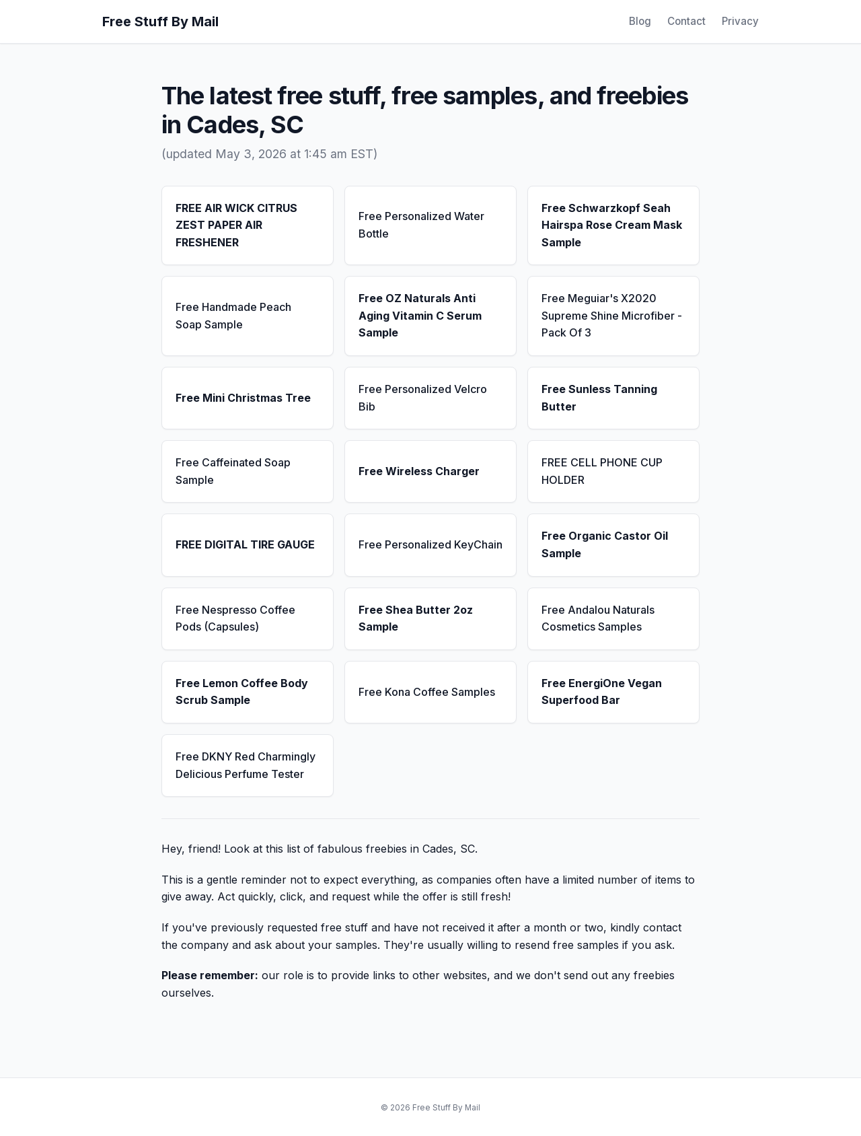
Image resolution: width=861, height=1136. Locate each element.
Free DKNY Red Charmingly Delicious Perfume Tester (245, 765)
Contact (686, 21)
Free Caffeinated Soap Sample (233, 471)
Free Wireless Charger (419, 471)
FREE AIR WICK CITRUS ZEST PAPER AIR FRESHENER (236, 225)
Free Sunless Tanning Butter (599, 397)
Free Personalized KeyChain (430, 544)
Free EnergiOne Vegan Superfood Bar (601, 691)
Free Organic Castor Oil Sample (604, 544)
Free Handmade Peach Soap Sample (233, 315)
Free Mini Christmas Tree (243, 397)
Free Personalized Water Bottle (421, 224)
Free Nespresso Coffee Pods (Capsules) (235, 618)
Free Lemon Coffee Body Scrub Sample (242, 691)
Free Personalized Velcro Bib (423, 397)
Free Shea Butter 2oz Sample (416, 618)
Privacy (740, 21)
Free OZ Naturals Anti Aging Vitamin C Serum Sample (420, 315)
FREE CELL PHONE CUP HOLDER (602, 471)
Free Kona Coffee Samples (427, 692)
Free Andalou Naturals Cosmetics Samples (597, 618)
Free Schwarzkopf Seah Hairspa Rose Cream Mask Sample (611, 225)
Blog (640, 21)
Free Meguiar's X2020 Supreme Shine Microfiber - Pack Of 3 (611, 315)
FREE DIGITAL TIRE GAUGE (245, 544)
